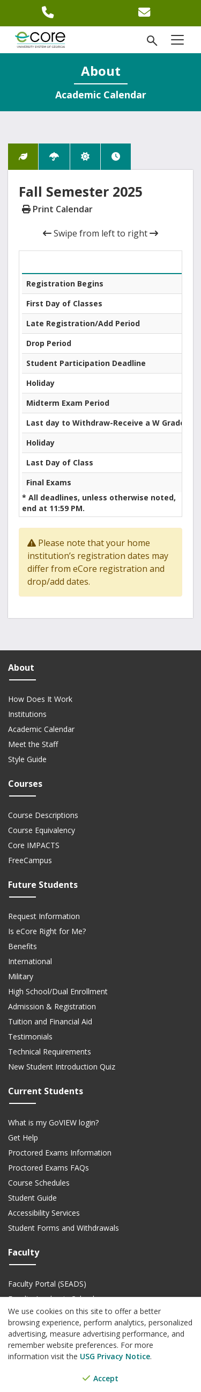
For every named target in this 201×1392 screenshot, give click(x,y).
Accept (100, 1378)
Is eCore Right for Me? (47, 931)
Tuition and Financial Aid (50, 1021)
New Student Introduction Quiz (61, 1066)
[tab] (23, 156)
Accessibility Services (44, 1213)
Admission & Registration (52, 1006)
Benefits (22, 946)
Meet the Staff (33, 744)
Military (20, 976)
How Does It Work (40, 699)
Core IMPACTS (33, 845)
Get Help (23, 1137)
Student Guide (32, 1198)
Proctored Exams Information (59, 1152)
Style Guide (27, 759)
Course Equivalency (41, 830)
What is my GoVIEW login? (53, 1122)
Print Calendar (57, 209)
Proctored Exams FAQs (48, 1168)
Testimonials (30, 1036)
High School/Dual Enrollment (58, 991)
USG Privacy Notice (115, 1356)
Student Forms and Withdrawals (63, 1228)
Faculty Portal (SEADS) (47, 1284)
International (30, 961)
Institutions (27, 714)
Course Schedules (39, 1183)
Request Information (44, 916)
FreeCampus (30, 860)
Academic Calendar (41, 729)
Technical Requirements (49, 1051)
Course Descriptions (43, 815)
